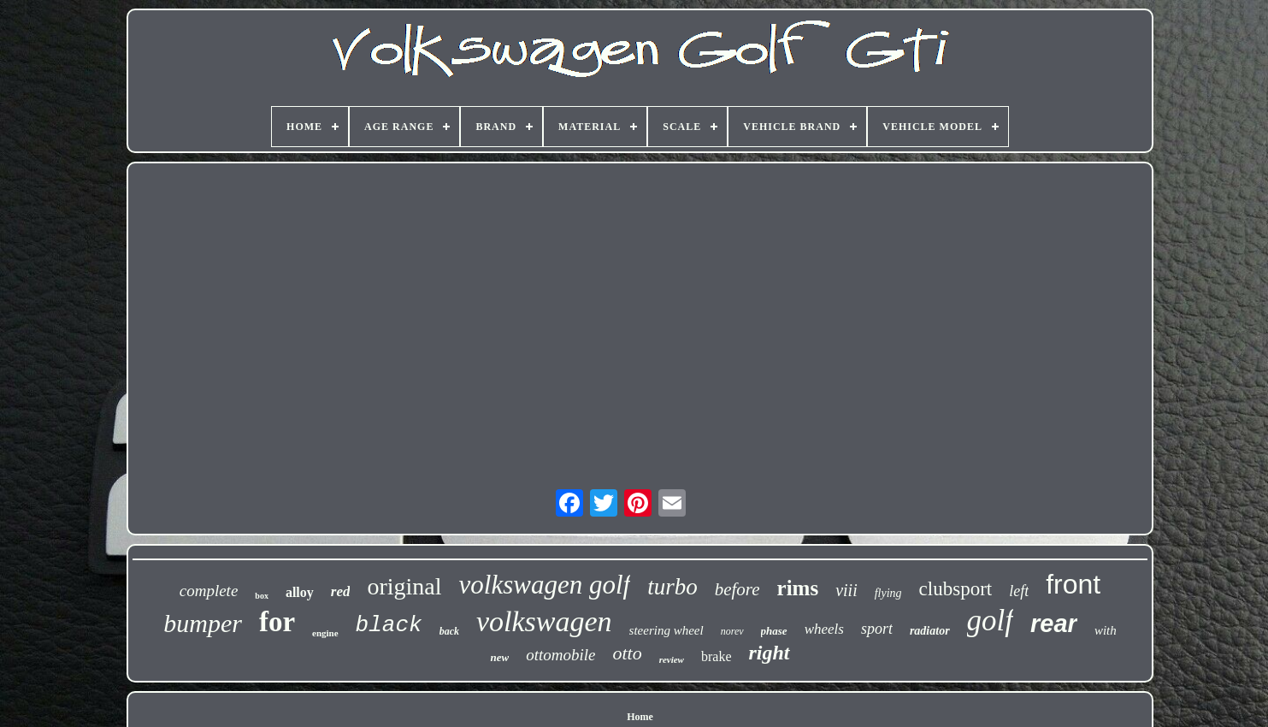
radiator (930, 630)
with (1105, 630)
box (261, 595)
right (769, 652)
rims (798, 588)
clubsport (956, 589)
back (449, 631)
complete (209, 591)
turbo (672, 587)
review (671, 659)
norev (732, 631)
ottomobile (560, 655)
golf (990, 620)
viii (846, 590)
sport (877, 628)
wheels (824, 629)
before (737, 589)
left (1019, 591)
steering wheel (666, 630)
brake (716, 656)
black (389, 625)
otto (626, 653)
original (404, 586)
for (277, 621)
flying (888, 593)
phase (774, 630)
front (1073, 584)
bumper (202, 623)
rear (1053, 623)
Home (640, 717)
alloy (300, 592)
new (499, 657)
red (341, 591)
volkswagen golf (545, 585)
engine (325, 633)
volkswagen (544, 621)
